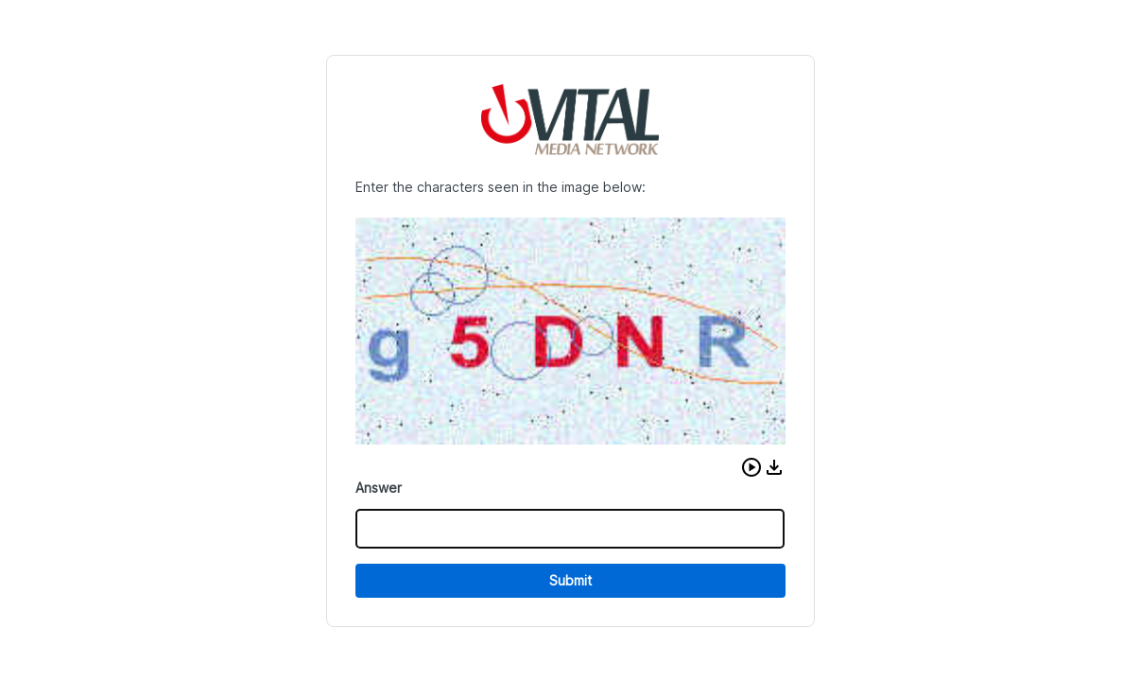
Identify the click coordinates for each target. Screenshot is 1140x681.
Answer (378, 488)
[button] (751, 467)
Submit (570, 580)
